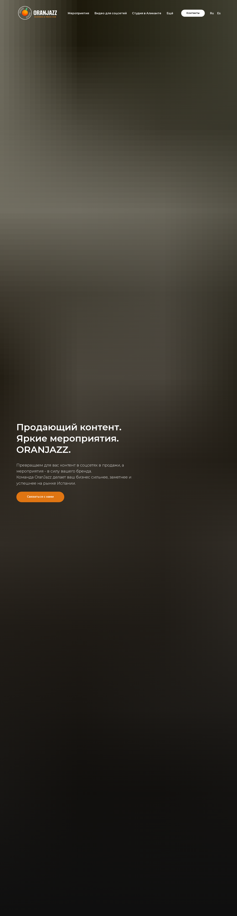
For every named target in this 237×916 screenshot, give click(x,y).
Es (219, 13)
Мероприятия (78, 13)
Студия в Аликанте (146, 13)
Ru (212, 13)
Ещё (170, 13)
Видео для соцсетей (110, 13)
